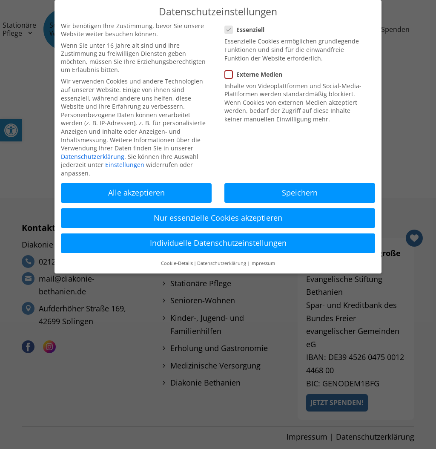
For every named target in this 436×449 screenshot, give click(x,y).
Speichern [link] (300, 192)
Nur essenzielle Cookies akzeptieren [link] (218, 218)
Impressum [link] (262, 263)
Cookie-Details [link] (177, 263)
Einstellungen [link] (124, 165)
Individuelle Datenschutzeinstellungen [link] (218, 243)
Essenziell (248, 30)
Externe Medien (257, 74)
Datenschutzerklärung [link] (92, 157)
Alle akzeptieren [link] (136, 192)
